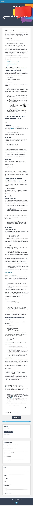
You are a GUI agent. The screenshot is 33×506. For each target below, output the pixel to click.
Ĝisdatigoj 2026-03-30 (7, 456)
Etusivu (5, 470)
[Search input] (15, 421)
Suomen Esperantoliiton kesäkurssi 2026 (11, 445)
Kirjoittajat (5, 475)
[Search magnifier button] (30, 421)
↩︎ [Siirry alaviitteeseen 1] (11, 397)
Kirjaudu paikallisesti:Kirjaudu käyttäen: (9, 431)
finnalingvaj (17, 412)
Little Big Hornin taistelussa (19, 109)
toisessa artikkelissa (8, 272)
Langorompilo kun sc (7, 460)
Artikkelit (5, 473)
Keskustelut (6, 478)
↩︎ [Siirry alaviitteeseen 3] (23, 399)
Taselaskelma (6, 491)
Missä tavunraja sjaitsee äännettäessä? (10, 449)
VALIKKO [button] (3, 1)
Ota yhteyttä (6, 488)
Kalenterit (5, 481)
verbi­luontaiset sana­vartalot (11, 64)
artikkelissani (12, 128)
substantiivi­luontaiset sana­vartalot (13, 61)
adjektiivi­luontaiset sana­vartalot (12, 62)
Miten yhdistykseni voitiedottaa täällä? (7, 485)
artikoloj (13, 412)
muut (7, 65)
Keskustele (16, 417)
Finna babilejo (16, 6)
